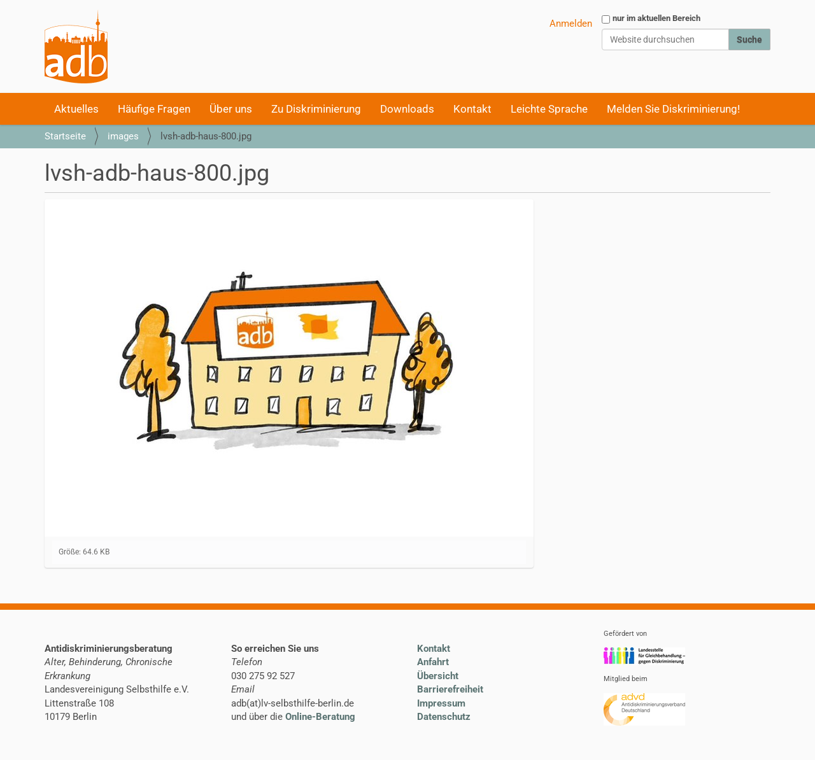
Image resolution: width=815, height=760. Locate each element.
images (123, 136)
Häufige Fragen (154, 108)
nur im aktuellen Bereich (656, 18)
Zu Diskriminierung (316, 108)
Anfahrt (433, 662)
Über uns (230, 108)
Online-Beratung (320, 716)
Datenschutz (444, 716)
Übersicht (437, 676)
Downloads (407, 108)
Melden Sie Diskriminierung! (673, 108)
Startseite (65, 136)
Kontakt (472, 108)
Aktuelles (76, 108)
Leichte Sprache (549, 108)
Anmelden (570, 23)
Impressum (441, 703)
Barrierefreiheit (450, 689)
